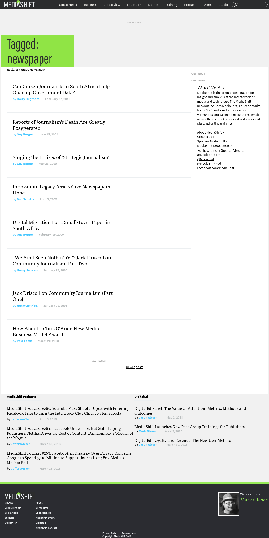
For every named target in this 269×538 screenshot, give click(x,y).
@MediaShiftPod (209, 163)
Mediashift (19, 3)
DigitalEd (41, 523)
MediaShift (20, 495)
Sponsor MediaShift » (212, 141)
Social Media (68, 5)
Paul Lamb (24, 341)
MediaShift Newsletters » (214, 145)
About (39, 502)
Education (134, 5)
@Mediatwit (205, 159)
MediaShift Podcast (46, 528)
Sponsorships (43, 512)
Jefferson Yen (20, 419)
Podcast (189, 5)
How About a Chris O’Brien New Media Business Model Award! (56, 331)
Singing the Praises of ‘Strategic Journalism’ (61, 157)
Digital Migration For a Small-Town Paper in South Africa (61, 225)
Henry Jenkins (27, 270)
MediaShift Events (45, 517)
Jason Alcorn (148, 417)
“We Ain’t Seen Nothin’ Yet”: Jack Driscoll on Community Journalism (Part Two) (62, 260)
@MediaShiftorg (208, 154)
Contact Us (42, 507)
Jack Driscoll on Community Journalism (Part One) (63, 295)
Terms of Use (129, 533)
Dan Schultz (25, 199)
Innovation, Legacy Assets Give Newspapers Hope (61, 189)
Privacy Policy (110, 533)
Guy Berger (25, 134)
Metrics (153, 5)
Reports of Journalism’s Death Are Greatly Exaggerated (59, 124)
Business (90, 5)
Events (207, 5)
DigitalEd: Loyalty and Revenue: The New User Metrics (182, 440)
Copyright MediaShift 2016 (116, 536)
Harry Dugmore (28, 99)
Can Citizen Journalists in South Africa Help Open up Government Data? (61, 89)
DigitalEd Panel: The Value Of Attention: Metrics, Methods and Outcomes (190, 410)
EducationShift (13, 507)
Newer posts (134, 367)
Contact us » (205, 137)
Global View (112, 5)
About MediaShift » (210, 132)
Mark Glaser (147, 431)
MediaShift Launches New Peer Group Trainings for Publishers (189, 426)
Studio (223, 5)
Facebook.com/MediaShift (215, 168)
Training (171, 5)
